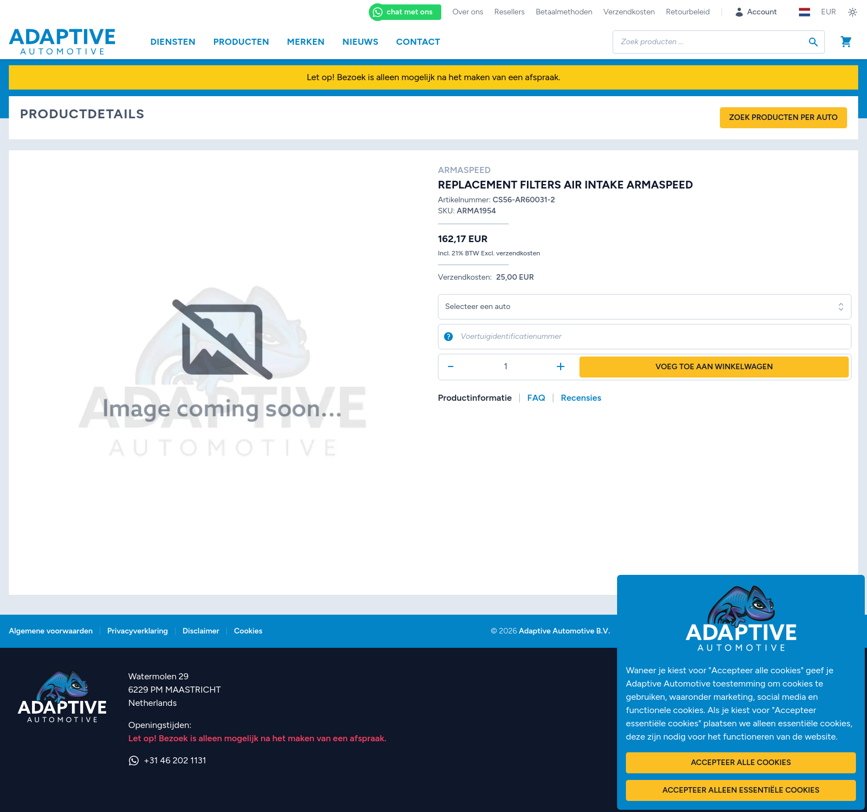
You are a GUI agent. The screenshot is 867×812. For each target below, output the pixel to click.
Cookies (248, 631)
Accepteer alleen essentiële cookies (740, 790)
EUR (828, 12)
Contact (418, 41)
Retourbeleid (687, 12)
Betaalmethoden (564, 12)
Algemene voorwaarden (51, 631)
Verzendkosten (629, 12)
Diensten (173, 41)
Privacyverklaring (137, 631)
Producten (241, 41)
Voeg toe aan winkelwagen (714, 366)
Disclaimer (200, 631)
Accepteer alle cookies (741, 762)
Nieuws (360, 41)
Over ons (467, 12)
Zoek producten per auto (783, 117)
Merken (306, 41)
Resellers (509, 12)
